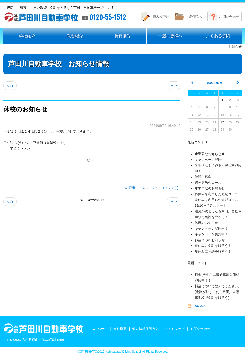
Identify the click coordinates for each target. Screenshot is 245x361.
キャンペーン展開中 (210, 159)
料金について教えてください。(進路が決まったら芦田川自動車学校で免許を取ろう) (218, 292)
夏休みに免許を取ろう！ (213, 246)
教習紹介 (75, 36)
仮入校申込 (161, 16)
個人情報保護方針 (145, 329)
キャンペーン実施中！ (211, 234)
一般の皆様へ (170, 36)
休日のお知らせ (206, 223)
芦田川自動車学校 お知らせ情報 (58, 63)
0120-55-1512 (104, 17)
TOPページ (99, 329)
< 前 (10, 86)
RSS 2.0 (196, 306)
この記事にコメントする (140, 188)
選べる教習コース (210, 182)
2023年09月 (214, 83)
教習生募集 (203, 177)
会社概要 (120, 329)
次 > (174, 86)
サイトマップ (175, 329)
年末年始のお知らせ (210, 188)
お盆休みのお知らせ (210, 240)
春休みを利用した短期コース (216, 194)
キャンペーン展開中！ (211, 228)
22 (222, 122)
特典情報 (123, 36)
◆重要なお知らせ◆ (210, 154)
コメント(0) (169, 188)
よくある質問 (218, 36)
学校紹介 (27, 36)
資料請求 (195, 16)
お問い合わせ (229, 16)
